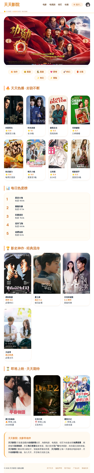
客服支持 (85, 468)
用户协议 (67, 468)
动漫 (67, 4)
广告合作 (76, 468)
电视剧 (52, 4)
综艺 (60, 4)
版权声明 (59, 468)
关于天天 (50, 468)
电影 (45, 4)
